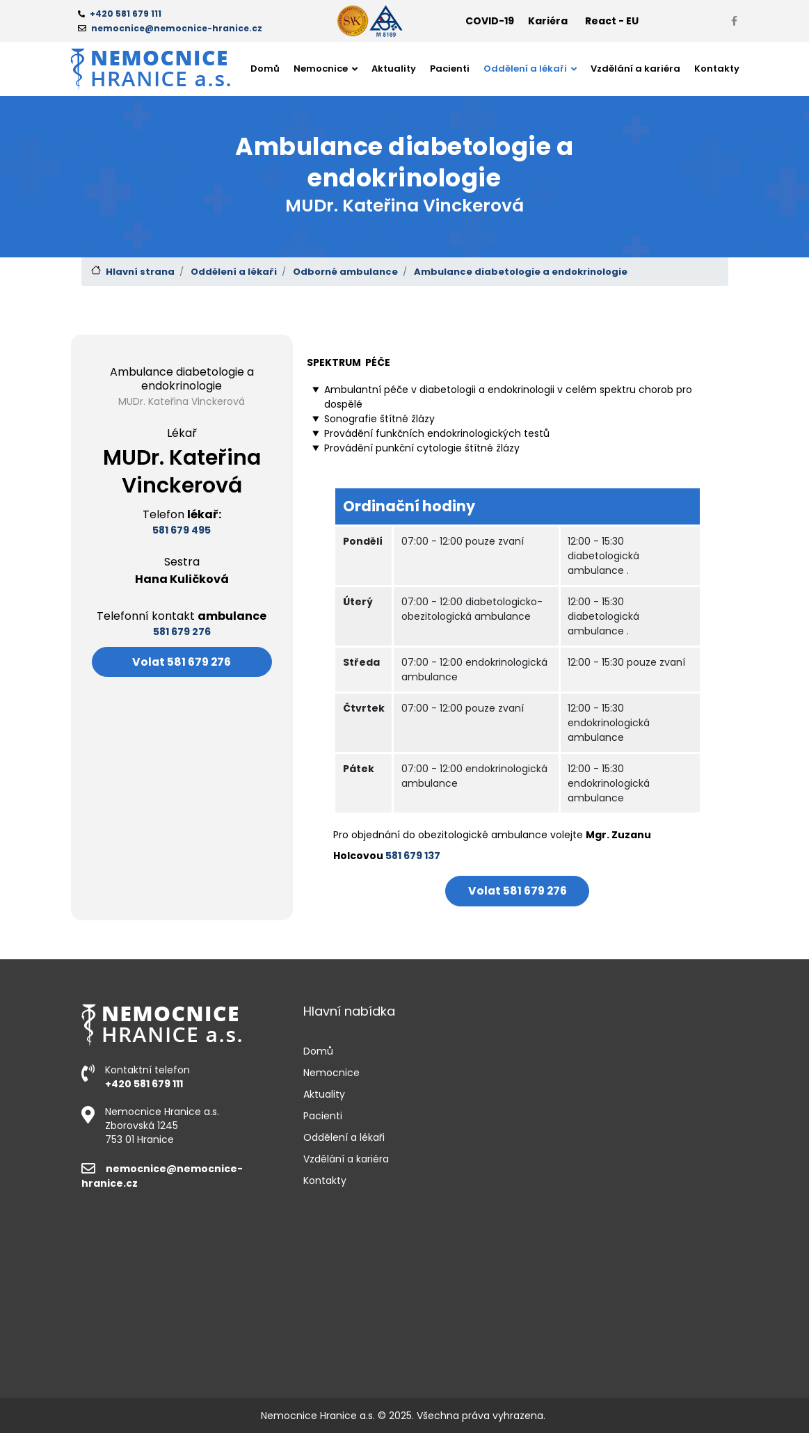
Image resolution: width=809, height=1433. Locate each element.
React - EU (612, 21)
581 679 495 (181, 530)
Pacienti (450, 68)
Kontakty (716, 68)
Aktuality (393, 68)
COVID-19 (489, 21)
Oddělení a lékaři (234, 271)
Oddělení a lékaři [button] (526, 68)
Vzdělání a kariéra (635, 68)
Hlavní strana (140, 271)
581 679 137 (412, 856)
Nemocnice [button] (322, 68)
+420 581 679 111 (144, 1084)
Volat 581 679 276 (181, 662)
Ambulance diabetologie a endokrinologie (520, 271)
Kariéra (548, 21)
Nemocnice (331, 1073)
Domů (265, 68)
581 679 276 (182, 632)
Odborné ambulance (345, 271)
